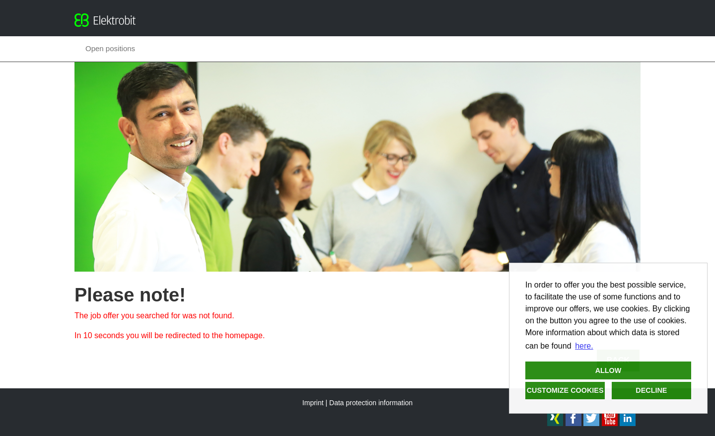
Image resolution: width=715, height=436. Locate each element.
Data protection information (371, 403)
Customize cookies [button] (565, 390)
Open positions (110, 48)
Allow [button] (608, 370)
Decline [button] (651, 390)
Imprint (313, 403)
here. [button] (584, 346)
